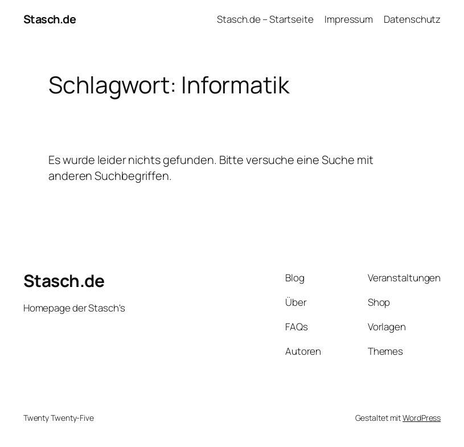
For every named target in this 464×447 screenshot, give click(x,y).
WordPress (422, 417)
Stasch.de (49, 19)
